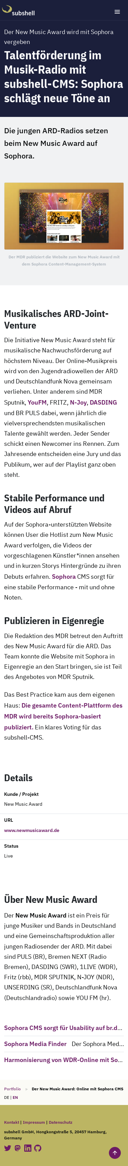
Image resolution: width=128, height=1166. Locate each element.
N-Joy (78, 402)
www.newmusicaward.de (31, 830)
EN (15, 1097)
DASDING (103, 402)
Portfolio (12, 1088)
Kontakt (11, 1122)
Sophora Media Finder (35, 1044)
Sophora (64, 576)
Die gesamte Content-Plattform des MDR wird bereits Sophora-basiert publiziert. (63, 716)
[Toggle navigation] (117, 11)
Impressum (34, 1122)
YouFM (37, 402)
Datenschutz (60, 1122)
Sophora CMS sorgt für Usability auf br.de (62, 1028)
